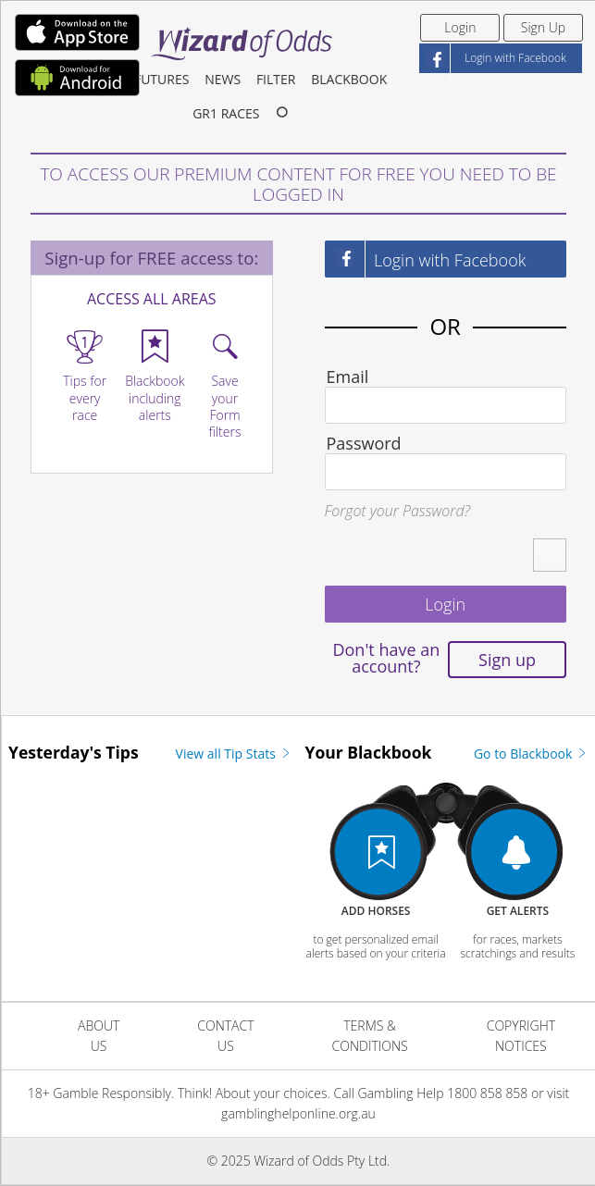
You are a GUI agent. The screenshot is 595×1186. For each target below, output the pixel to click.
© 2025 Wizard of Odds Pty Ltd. (298, 1160)
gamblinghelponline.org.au (298, 1113)
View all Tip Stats (234, 753)
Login (460, 27)
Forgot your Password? (398, 510)
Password (364, 443)
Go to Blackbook (531, 753)
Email (348, 376)
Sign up (507, 660)
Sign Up (543, 27)
